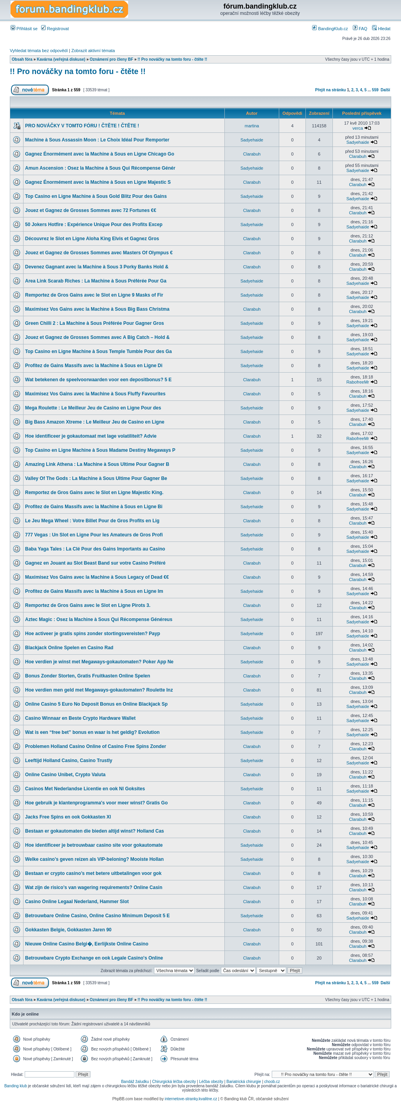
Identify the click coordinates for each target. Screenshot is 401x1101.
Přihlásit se (24, 28)
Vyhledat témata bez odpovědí (39, 50)
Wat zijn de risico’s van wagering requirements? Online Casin (94, 887)
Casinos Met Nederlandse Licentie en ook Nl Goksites (85, 788)
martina (252, 125)
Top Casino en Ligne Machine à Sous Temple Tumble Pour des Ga (98, 351)
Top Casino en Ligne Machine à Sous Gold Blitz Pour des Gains (96, 196)
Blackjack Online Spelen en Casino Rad (69, 647)
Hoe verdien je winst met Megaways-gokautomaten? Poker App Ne (99, 662)
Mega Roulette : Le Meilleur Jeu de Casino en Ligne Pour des (93, 408)
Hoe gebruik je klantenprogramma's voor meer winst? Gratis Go (96, 803)
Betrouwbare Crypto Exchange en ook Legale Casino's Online (94, 958)
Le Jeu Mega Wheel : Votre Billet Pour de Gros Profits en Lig (92, 520)
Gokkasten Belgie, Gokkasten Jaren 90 (68, 930)
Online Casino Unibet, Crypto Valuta (65, 774)
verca (357, 128)
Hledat (381, 28)
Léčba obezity (211, 1081)
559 (375, 90)
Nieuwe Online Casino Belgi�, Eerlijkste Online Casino (86, 944)
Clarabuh (252, 154)
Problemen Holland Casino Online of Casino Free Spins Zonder (95, 746)
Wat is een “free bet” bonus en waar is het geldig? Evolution (92, 732)
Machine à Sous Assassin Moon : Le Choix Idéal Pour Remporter (97, 140)
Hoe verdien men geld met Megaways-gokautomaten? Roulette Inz (99, 690)
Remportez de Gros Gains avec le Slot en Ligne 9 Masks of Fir (94, 295)
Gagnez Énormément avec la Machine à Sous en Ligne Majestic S (98, 182)
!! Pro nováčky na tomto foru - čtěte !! (172, 59)
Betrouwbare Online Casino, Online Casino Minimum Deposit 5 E (97, 915)
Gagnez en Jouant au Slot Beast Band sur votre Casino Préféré (95, 563)
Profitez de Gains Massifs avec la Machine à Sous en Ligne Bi (94, 506)
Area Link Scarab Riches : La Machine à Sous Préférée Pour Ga (95, 281)
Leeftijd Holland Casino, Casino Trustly (68, 760)
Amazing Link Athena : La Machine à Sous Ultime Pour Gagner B (97, 464)
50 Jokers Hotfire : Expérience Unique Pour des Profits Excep (94, 224)
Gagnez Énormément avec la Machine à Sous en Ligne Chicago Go (99, 154)
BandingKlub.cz (330, 28)
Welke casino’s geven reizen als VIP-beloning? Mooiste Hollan (94, 859)
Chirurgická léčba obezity (174, 1081)
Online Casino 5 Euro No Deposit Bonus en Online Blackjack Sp (96, 704)
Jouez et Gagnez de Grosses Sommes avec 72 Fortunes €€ (90, 210)
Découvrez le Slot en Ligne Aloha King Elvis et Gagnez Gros (92, 238)
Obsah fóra (22, 59)
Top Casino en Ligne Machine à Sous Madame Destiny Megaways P (100, 450)
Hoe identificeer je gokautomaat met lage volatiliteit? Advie (91, 436)
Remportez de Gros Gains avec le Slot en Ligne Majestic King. (94, 492)
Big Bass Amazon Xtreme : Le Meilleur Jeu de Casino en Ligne (94, 422)
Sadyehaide (251, 140)
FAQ (360, 28)
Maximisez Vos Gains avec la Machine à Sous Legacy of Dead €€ (97, 577)
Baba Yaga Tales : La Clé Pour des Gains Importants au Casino (95, 549)
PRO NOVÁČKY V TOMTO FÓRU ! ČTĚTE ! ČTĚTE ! (82, 126)
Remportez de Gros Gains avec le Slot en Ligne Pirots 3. (87, 605)
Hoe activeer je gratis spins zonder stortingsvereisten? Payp (92, 633)
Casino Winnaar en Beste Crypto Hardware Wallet (80, 718)
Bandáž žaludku (135, 1081)
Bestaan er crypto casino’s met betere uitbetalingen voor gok (93, 873)
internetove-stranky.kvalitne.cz (191, 1099)
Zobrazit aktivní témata (93, 50)
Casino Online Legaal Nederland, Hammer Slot (77, 901)
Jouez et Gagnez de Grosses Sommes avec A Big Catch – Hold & (97, 337)
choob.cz (272, 1081)
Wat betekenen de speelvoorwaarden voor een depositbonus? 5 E (98, 379)
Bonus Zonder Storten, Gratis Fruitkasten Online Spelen (87, 676)
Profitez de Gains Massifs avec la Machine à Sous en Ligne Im (94, 591)
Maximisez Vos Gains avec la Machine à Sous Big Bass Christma (97, 309)
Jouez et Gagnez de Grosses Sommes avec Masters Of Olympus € (99, 252)
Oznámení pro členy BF (111, 59)
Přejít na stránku (330, 90)
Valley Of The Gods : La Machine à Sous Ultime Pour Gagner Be (96, 478)
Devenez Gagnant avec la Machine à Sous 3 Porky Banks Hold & (96, 267)
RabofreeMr (357, 382)
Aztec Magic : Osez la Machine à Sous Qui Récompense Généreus (98, 619)
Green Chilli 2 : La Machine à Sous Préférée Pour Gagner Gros (94, 323)
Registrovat (55, 28)
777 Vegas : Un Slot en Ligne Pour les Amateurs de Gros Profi (94, 535)
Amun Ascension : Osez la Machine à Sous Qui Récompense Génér (100, 168)
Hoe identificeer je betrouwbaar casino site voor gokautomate (94, 845)
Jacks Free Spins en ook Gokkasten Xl (68, 817)
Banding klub (15, 1086)
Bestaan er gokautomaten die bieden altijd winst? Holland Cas (94, 831)
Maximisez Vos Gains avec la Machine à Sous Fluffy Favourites (95, 394)
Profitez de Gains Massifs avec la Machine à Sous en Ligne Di (94, 365)
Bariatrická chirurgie (243, 1081)
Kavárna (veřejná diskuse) (61, 59)
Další (385, 90)
